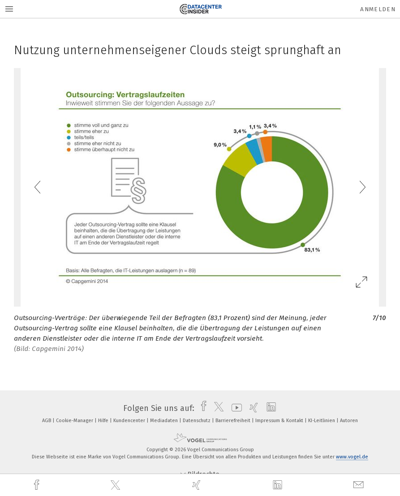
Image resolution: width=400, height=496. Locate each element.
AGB (47, 420)
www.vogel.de (352, 457)
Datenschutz (197, 420)
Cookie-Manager (75, 420)
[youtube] (234, 408)
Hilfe (104, 420)
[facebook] (37, 485)
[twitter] (116, 485)
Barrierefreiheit (233, 420)
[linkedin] (278, 485)
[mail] (359, 485)
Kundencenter (129, 420)
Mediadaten (164, 420)
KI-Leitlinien (322, 420)
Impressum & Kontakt (280, 420)
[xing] (197, 485)
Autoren (349, 420)
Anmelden (378, 9)
